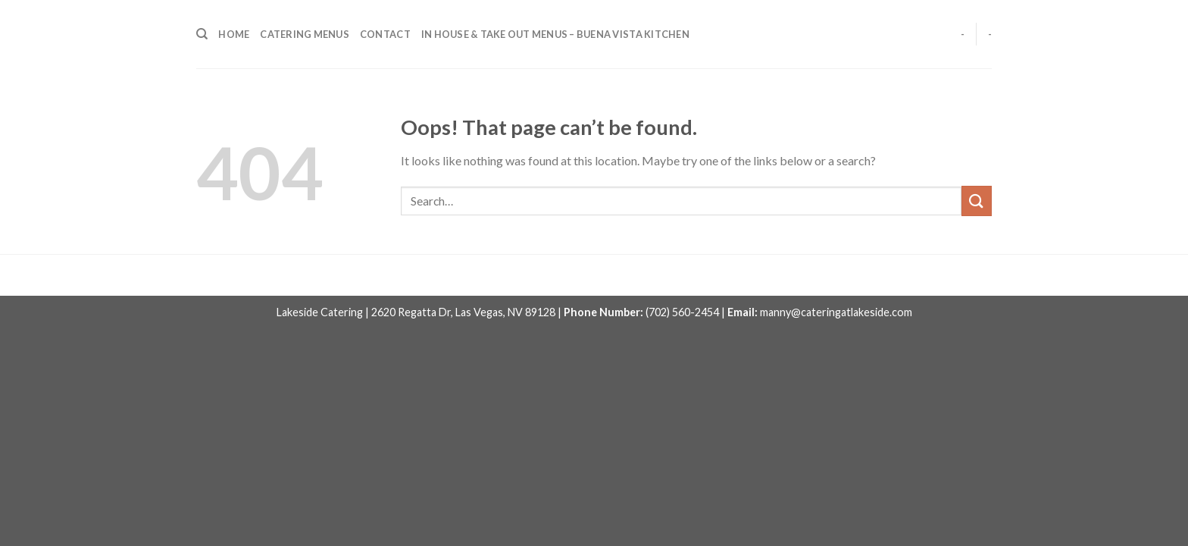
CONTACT (385, 34)
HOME (233, 34)
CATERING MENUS (304, 34)
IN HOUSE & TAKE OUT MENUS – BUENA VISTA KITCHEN (555, 34)
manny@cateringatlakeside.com (836, 312)
